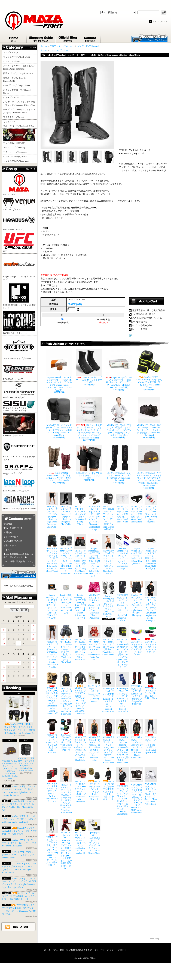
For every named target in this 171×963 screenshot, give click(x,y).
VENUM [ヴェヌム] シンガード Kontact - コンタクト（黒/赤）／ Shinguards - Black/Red (136, 688)
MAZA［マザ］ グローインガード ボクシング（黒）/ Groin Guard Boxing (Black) (80, 509)
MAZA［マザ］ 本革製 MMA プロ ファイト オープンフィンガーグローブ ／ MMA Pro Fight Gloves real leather (108, 512)
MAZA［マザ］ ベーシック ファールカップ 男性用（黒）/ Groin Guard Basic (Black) (136, 508)
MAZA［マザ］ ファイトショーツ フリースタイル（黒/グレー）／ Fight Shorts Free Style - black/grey (136, 598)
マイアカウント (160, 21)
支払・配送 (58, 950)
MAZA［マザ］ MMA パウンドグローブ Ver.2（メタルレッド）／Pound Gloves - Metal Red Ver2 (94, 643)
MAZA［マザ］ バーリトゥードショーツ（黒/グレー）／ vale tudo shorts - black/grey (19, 843)
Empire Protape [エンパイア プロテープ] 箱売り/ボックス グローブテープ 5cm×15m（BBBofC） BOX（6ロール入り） (119, 369)
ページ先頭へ (155, 939)
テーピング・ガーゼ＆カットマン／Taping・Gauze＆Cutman (19, 111)
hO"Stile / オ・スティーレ (19, 322)
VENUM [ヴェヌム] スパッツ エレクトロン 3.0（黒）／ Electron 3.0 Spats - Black (151, 736)
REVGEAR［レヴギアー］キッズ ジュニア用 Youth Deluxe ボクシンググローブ (66, 735)
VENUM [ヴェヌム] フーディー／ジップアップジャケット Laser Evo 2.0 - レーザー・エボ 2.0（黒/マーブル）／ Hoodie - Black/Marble (122, 791)
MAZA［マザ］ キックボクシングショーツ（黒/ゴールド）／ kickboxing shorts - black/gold (19, 819)
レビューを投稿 (139, 329)
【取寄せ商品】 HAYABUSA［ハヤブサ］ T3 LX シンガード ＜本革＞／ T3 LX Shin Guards (59, 463)
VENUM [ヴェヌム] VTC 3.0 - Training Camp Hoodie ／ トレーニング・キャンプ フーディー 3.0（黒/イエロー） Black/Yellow (122, 741)
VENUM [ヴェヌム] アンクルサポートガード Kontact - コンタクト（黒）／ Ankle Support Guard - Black (108, 692)
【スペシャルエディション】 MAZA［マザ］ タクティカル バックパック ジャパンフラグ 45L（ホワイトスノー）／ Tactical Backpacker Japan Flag (89, 418)
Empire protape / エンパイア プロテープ (19, 267)
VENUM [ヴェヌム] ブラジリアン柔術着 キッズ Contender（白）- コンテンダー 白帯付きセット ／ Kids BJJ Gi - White (119, 417)
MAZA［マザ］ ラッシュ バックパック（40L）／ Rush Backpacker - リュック (94, 783)
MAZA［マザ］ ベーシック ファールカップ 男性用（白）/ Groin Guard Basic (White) (122, 508)
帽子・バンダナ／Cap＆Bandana (19, 73)
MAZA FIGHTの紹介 (13, 541)
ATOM (24, 926)
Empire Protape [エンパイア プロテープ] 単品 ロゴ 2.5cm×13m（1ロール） (136, 549)
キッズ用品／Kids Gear (19, 136)
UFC (19, 243)
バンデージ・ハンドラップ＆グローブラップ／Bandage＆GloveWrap (20, 103)
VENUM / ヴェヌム (19, 204)
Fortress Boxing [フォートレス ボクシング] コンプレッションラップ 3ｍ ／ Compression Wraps (122, 552)
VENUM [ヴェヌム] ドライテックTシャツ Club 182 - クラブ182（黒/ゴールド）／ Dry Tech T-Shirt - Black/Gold (80, 740)
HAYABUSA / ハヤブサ (19, 222)
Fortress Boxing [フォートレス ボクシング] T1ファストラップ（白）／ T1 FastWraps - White (108, 599)
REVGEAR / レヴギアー (19, 371)
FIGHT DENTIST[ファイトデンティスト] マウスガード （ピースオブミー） (136, 640)
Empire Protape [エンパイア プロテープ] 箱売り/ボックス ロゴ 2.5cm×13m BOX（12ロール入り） (151, 552)
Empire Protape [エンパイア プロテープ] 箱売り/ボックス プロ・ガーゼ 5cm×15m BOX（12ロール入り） (52, 600)
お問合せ (90, 38)
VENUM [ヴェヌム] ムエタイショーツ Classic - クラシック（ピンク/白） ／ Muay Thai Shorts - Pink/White (94, 600)
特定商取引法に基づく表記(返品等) (148, 310)
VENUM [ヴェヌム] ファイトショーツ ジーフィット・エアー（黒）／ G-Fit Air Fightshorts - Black (108, 554)
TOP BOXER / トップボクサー (19, 348)
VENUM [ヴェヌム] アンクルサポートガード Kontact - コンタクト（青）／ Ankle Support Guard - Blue (122, 692)
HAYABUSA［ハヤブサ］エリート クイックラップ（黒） (89, 462)
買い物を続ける (139, 321)
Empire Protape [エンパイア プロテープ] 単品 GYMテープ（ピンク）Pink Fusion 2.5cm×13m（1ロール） (80, 600)
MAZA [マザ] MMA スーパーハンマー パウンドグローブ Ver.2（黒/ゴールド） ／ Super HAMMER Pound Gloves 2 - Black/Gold (66, 554)
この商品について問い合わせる (147, 318)
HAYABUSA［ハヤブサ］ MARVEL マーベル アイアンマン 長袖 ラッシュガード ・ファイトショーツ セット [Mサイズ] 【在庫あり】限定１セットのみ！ (66, 844)
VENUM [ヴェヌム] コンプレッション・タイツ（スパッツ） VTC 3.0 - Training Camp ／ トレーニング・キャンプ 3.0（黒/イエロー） (52, 842)
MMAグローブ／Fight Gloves (16, 85)
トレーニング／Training (14, 147)
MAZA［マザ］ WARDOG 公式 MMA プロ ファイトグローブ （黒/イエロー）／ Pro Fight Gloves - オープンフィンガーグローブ (122, 646)
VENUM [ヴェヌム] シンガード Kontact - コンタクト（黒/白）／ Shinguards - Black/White (66, 509)
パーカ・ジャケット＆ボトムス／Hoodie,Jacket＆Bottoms (19, 67)
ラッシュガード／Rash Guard (17, 57)
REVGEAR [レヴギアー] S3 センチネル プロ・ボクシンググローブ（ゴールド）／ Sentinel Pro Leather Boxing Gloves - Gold (52, 693)
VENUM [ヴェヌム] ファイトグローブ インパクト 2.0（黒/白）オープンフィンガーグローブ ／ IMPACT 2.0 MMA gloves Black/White (136, 790)
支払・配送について (41, 38)
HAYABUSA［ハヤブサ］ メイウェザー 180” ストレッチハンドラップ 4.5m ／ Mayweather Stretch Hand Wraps (94, 512)
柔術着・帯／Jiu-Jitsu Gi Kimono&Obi (14, 79)
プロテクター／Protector (15, 117)
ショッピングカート (149, 38)
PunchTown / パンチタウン (19, 390)
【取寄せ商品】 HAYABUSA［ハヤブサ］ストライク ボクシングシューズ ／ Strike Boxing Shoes (94, 836)
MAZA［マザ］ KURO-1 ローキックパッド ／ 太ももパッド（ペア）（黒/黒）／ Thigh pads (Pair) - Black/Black (66, 644)
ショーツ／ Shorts (12, 61)
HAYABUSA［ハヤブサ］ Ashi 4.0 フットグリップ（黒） (89, 366)
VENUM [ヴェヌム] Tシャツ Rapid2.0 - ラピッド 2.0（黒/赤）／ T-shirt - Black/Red (52, 736)
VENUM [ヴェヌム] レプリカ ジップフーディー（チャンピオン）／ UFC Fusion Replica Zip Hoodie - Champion (151, 601)
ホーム (14, 38)
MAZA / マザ (19, 184)
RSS (16, 926)
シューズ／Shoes (11, 97)
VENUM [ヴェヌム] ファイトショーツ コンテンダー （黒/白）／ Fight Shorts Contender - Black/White (52, 510)
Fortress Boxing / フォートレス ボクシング (19, 296)
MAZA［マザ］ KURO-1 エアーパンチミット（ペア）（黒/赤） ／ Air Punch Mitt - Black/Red (80, 785)
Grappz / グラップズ (19, 469)
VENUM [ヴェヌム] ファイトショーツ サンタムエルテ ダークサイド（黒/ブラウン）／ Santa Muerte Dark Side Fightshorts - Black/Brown (66, 790)
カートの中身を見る (18, 574)
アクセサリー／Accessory (15, 152)
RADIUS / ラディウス (19, 425)
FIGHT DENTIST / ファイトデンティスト (19, 450)
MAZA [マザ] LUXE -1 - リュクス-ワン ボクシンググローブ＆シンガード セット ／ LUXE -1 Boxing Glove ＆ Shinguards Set (19, 715)
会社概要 (8, 523)
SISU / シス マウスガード (19, 406)
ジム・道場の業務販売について (18, 561)
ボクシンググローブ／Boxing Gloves (16, 91)
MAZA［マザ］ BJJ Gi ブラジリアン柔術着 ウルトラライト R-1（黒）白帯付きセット (19, 896)
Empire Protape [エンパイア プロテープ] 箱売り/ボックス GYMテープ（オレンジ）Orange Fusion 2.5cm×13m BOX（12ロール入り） (59, 370)
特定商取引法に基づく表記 (79, 950)
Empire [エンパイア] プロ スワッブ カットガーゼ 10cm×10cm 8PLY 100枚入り (66, 597)
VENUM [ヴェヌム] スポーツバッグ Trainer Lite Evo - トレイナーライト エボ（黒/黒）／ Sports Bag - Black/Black (149, 417)
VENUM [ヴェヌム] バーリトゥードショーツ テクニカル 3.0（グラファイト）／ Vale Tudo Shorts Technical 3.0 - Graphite (52, 646)
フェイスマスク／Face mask (16, 161)
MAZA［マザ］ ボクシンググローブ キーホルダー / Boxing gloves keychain (151, 508)
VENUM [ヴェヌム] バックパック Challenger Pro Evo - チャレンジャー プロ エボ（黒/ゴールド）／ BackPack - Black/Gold (66, 693)
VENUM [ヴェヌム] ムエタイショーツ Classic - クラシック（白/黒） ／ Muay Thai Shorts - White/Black (151, 786)
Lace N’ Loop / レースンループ (19, 484)
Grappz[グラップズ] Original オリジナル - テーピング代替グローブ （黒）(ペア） (19, 831)
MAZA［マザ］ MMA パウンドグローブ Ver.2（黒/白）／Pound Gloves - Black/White (108, 640)
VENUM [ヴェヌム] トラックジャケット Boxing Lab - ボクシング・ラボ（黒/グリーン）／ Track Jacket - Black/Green (108, 741)
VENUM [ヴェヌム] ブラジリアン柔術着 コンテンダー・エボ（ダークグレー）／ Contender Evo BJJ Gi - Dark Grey (80, 693)
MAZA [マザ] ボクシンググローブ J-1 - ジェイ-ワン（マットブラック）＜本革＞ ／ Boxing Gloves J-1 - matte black (59, 417)
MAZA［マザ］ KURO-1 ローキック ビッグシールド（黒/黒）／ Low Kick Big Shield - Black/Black (80, 643)
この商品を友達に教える (143, 314)
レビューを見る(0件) (142, 325)
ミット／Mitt (9, 121)
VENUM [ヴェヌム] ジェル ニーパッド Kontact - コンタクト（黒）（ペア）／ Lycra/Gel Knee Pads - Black (122, 601)
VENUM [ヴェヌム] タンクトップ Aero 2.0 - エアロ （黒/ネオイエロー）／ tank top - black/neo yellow (94, 740)
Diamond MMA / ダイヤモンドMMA (19, 502)
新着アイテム (10, 545)
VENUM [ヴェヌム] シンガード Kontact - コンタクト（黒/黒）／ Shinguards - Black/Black (119, 463)
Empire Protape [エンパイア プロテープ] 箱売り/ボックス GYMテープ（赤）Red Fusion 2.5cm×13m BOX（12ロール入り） (94, 555)
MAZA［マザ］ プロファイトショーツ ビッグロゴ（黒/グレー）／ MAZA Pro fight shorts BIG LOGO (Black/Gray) (52, 553)
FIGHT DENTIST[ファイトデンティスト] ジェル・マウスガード (151, 639)
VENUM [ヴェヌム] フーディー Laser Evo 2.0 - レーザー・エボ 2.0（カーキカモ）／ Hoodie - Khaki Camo (136, 739)
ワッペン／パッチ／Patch (15, 156)
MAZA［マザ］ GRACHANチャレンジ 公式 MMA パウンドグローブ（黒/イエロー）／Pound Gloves (149, 369)
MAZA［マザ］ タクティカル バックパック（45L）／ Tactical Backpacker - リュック (52, 784)
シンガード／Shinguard (88, 46)
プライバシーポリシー (105, 950)
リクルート (9, 550)
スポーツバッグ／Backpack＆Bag (19, 126)
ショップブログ (68, 38)
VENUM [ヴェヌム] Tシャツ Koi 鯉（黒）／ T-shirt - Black (151, 686)
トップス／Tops (11, 52)
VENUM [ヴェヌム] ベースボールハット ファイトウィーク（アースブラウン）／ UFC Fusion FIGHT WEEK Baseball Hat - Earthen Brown (11, 761)
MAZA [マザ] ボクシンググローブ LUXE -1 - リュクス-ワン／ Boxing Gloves (19, 854)
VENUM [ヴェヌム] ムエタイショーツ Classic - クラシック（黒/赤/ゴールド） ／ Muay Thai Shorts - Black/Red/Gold (80, 554)
